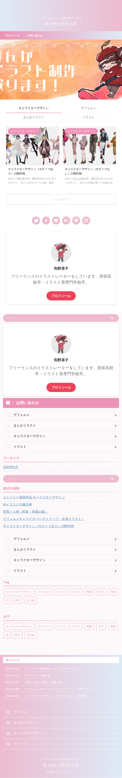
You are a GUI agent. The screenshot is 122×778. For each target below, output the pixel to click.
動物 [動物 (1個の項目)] (89, 591)
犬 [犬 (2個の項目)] (7, 600)
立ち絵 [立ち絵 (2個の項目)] (31, 600)
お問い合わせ (38, 35)
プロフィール (13, 35)
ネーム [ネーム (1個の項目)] (62, 591)
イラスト (88, 117)
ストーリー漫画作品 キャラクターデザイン (34, 497)
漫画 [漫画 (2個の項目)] (113, 591)
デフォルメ (88, 108)
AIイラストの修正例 (17, 504)
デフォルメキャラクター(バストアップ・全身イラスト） (43, 519)
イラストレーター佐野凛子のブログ (61, 759)
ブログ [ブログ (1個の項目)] (76, 591)
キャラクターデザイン (33, 108)
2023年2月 (10, 467)
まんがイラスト (33, 117)
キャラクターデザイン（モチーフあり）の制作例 (38, 526)
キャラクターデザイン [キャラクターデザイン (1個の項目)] (19, 591)
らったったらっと (61, 23)
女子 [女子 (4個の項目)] (101, 591)
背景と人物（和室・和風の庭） (25, 511)
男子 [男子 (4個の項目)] (17, 600)
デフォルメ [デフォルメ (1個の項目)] (44, 591)
